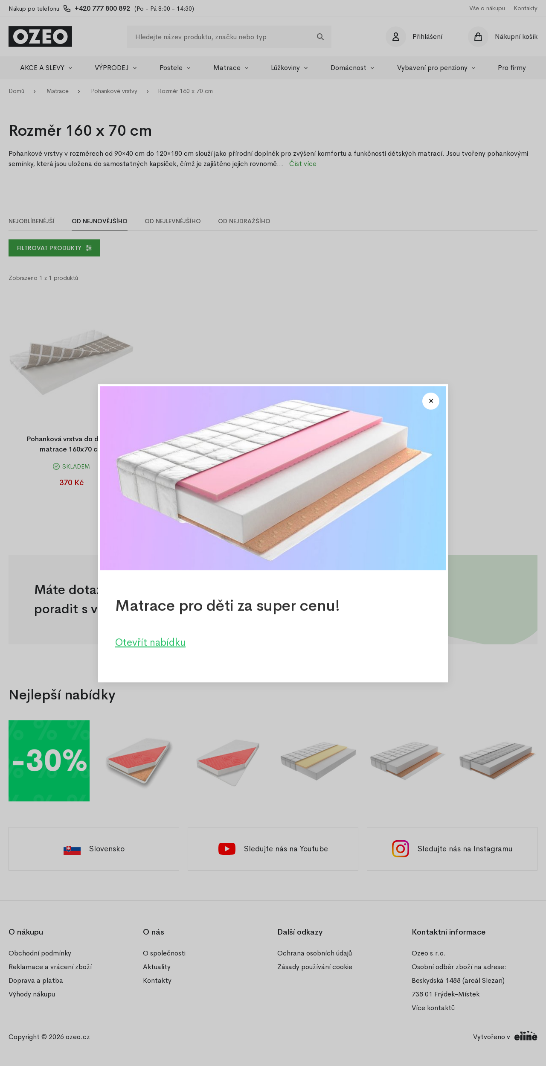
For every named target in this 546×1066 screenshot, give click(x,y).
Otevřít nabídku (150, 641)
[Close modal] (430, 401)
